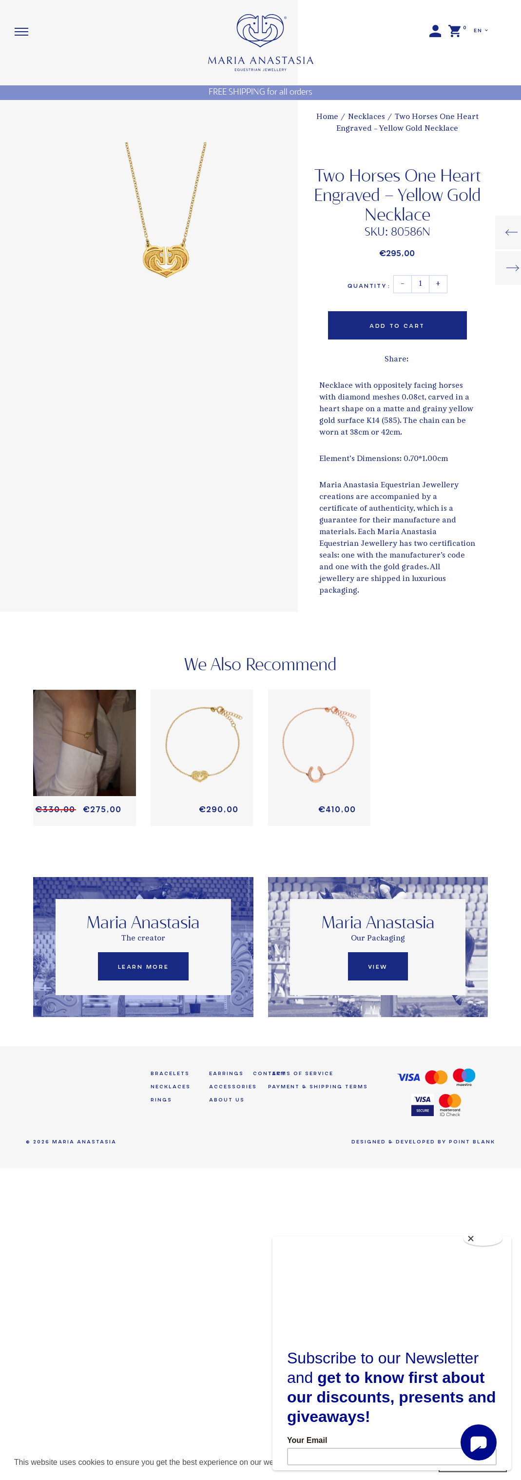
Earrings (226, 1073)
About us (227, 1100)
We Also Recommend (260, 665)
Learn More (143, 967)
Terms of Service (300, 1073)
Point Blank (472, 1142)
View (378, 967)
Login (435, 31)
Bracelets (170, 1073)
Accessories (233, 1086)
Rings (161, 1100)
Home (327, 117)
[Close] (482, 1238)
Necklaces (366, 117)
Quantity (368, 286)
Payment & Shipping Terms (318, 1086)
